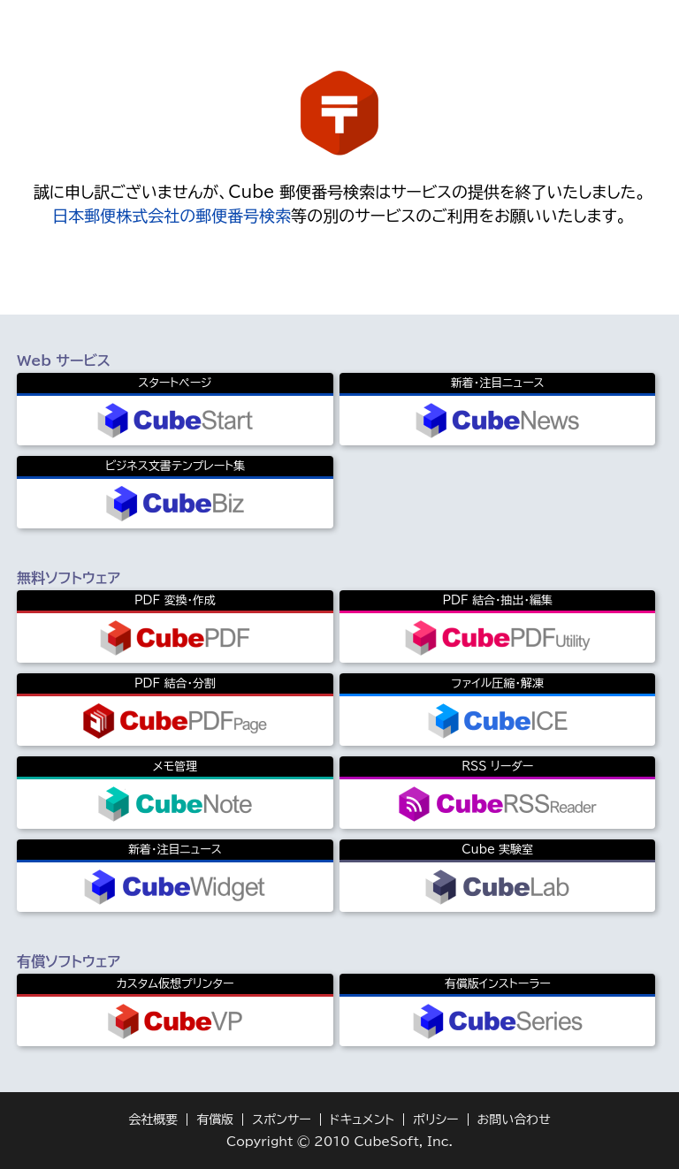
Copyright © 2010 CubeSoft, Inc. (339, 1141)
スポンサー (281, 1119)
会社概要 (153, 1119)
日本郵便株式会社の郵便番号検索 (171, 216)
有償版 (214, 1119)
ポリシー (436, 1119)
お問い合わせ (514, 1119)
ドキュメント (362, 1119)
